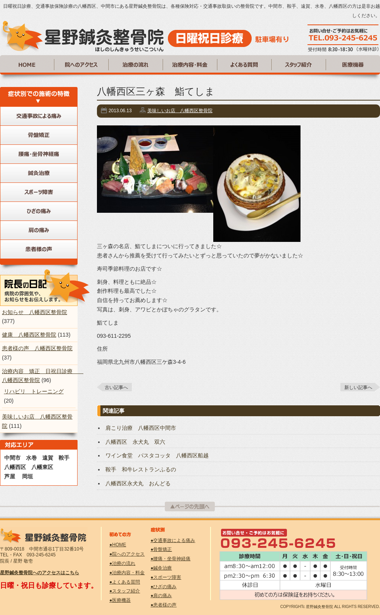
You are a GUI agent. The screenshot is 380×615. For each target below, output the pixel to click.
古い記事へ (116, 387)
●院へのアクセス (127, 554)
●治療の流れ (122, 563)
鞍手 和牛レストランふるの (140, 469)
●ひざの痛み (163, 586)
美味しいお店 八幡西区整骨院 (179, 110)
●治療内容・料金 (127, 572)
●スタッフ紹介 (124, 591)
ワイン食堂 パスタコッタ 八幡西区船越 (157, 455)
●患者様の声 (163, 605)
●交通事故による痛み (172, 540)
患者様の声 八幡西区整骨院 (37, 348)
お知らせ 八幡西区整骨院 (34, 312)
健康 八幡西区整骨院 (29, 335)
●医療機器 (120, 600)
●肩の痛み (161, 595)
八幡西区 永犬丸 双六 (135, 442)
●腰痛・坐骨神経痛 (170, 558)
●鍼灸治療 (161, 568)
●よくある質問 (124, 582)
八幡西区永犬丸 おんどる (138, 483)
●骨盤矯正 (161, 549)
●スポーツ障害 (165, 577)
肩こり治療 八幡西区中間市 (140, 428)
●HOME (117, 544)
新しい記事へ (358, 387)
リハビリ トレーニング (34, 391)
